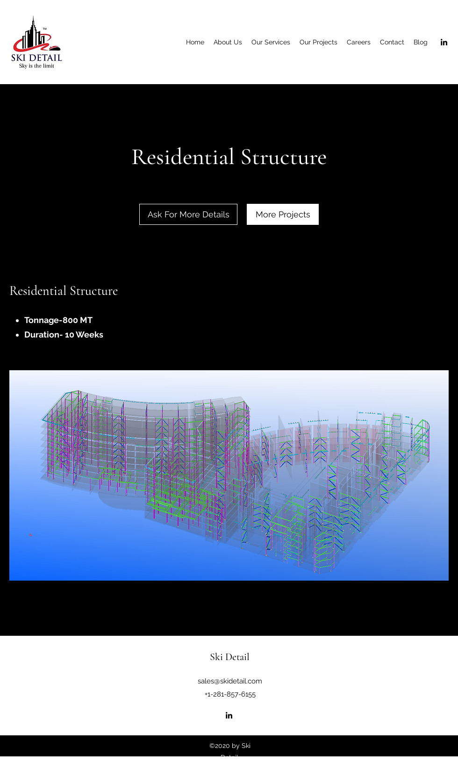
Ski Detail (230, 657)
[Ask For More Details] (188, 214)
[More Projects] (283, 214)
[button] (229, 475)
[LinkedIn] (444, 42)
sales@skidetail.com (230, 681)
